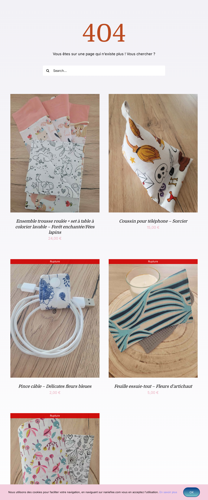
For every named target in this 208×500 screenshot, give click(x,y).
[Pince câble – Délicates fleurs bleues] (54, 262)
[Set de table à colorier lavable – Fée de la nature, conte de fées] (54, 416)
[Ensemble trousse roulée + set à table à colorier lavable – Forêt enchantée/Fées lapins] (54, 97)
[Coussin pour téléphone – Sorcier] (153, 97)
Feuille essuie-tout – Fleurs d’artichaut (153, 386)
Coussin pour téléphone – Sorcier (153, 221)
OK (192, 492)
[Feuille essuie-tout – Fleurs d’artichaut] (153, 262)
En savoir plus (168, 492)
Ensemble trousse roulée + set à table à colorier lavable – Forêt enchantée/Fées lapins (54, 227)
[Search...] (104, 71)
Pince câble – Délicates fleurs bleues (54, 386)
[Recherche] (48, 71)
